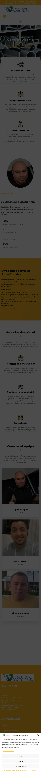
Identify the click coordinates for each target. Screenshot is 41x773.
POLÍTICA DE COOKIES (9, 770)
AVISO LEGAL (33, 770)
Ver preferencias (21, 766)
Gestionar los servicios (8, 751)
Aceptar (20, 756)
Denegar (20, 761)
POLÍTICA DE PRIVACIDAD (22, 770)
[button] (38, 735)
